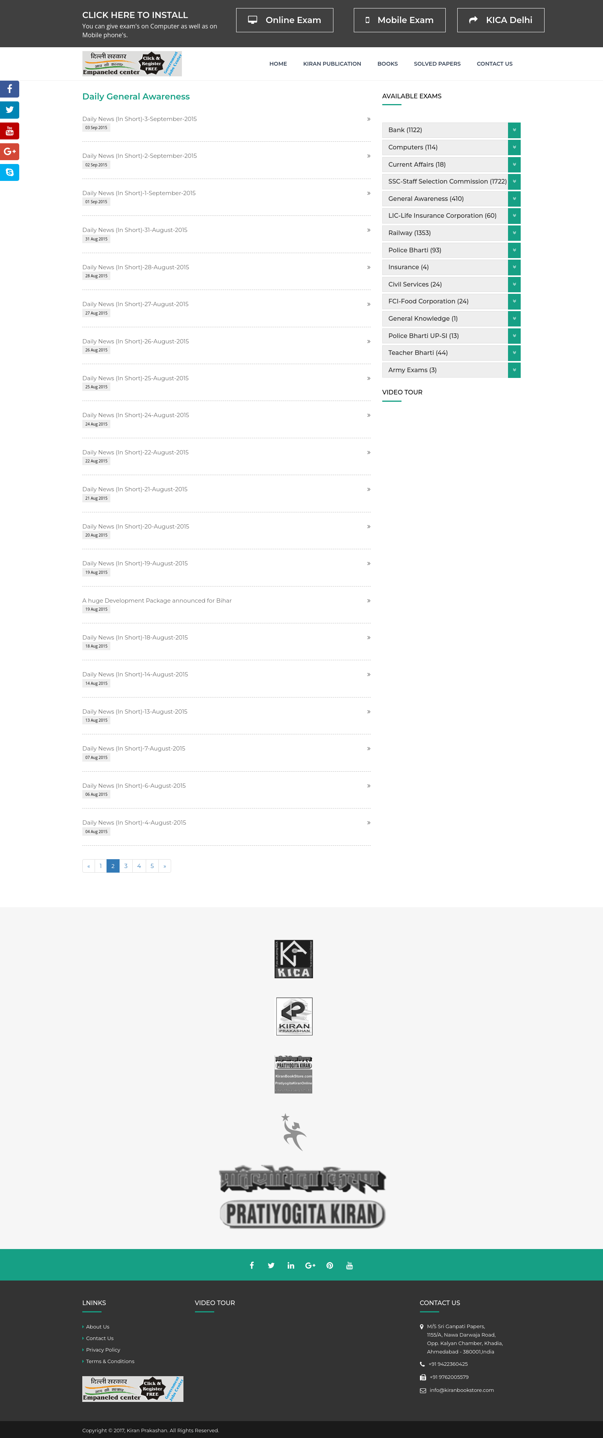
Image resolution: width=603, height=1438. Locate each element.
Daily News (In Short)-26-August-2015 (135, 341)
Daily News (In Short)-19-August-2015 (135, 563)
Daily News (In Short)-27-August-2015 (135, 304)
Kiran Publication (332, 63)
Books (387, 63)
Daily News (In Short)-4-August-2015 (134, 822)
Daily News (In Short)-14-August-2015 (135, 674)
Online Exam (284, 20)
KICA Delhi (501, 20)
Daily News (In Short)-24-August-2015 (135, 415)
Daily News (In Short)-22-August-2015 (135, 452)
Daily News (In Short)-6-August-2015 (134, 785)
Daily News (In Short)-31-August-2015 (134, 230)
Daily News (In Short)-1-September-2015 (139, 193)
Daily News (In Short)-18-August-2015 (135, 637)
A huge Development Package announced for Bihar (157, 600)
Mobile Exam (400, 20)
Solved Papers (437, 63)
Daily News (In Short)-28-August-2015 (135, 267)
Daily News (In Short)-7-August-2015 (133, 748)
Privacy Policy (103, 1350)
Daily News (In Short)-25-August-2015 (135, 378)
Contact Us (495, 63)
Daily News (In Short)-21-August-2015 (134, 489)
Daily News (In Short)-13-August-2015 (134, 711)
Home (278, 63)
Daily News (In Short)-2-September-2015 (139, 155)
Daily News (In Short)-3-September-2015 (139, 119)
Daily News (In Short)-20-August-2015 (135, 526)
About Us (97, 1327)
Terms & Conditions (110, 1361)
